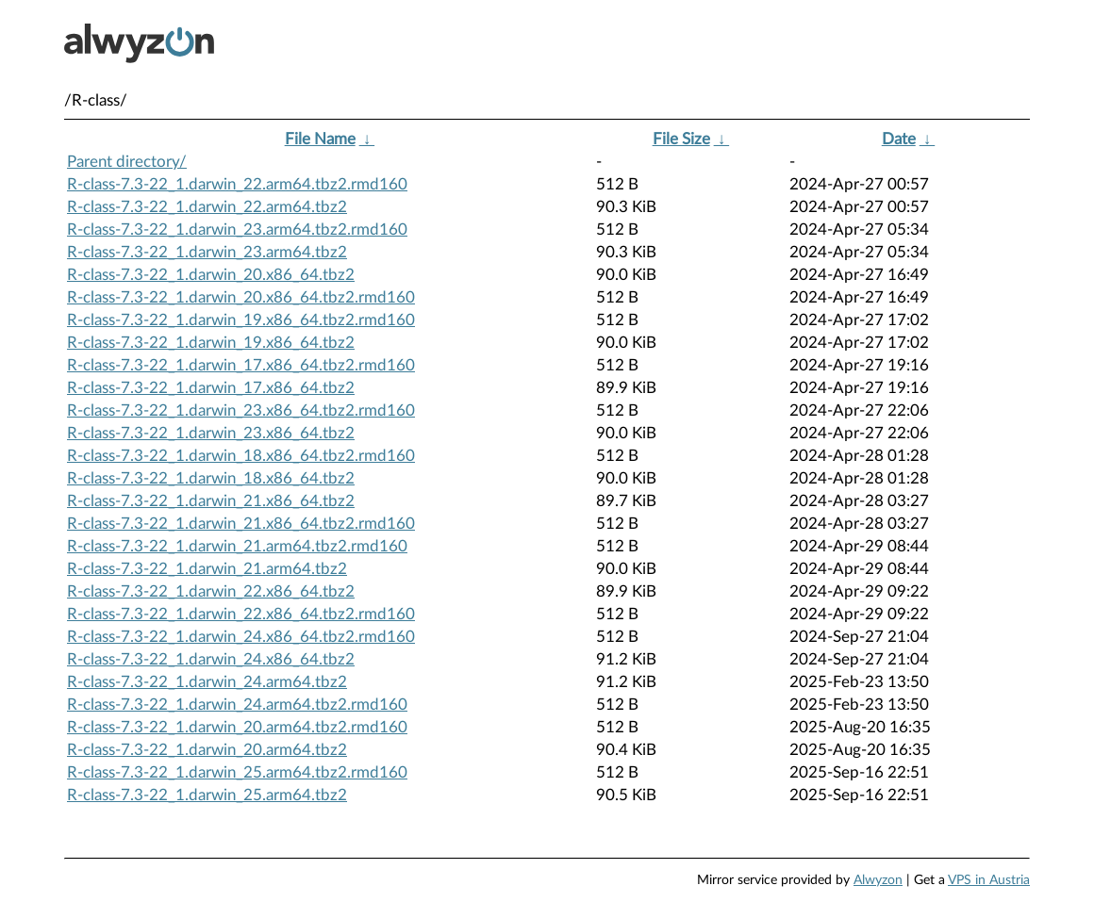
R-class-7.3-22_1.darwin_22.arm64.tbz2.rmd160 (237, 184)
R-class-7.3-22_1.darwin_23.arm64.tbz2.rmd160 (237, 229)
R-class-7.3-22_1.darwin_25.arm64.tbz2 (207, 795)
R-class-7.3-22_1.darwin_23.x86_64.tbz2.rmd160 (241, 410)
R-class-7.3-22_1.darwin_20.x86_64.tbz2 (211, 275)
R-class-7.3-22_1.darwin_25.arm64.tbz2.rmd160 (237, 772)
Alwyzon (878, 880)
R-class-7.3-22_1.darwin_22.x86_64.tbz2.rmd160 (241, 614)
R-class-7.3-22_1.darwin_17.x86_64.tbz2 (211, 388)
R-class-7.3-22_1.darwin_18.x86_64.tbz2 (211, 478)
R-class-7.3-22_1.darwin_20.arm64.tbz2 (207, 750)
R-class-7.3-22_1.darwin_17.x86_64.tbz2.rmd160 (241, 365)
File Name (320, 139)
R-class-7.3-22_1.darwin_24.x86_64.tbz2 (211, 659)
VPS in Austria (989, 880)
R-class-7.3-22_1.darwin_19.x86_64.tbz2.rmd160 (241, 320)
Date (899, 139)
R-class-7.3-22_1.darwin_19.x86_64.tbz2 (211, 343)
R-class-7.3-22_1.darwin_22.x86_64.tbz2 (211, 591)
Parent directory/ (127, 162)
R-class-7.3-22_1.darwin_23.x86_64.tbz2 (211, 433)
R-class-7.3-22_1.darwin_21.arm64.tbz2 (207, 569)
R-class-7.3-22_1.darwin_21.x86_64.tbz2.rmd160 (241, 524)
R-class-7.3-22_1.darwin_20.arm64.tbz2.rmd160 (237, 727)
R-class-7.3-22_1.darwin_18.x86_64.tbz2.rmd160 (241, 456)
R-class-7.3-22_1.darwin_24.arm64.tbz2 (207, 682)
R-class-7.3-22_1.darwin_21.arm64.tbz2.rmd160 (237, 546)
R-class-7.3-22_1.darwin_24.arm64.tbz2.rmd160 (237, 705)
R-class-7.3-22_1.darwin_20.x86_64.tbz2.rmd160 (241, 297)
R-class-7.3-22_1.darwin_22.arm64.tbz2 (207, 207)
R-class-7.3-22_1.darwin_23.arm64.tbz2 (207, 252)
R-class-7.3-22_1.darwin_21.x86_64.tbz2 (211, 501)
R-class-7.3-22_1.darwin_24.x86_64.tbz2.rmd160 (241, 637)
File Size (681, 139)
